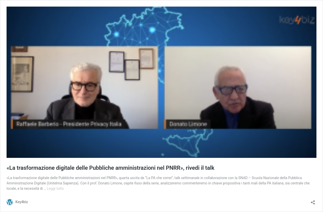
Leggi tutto (55, 188)
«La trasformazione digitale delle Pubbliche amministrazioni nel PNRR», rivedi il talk (110, 168)
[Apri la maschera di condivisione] (312, 201)
